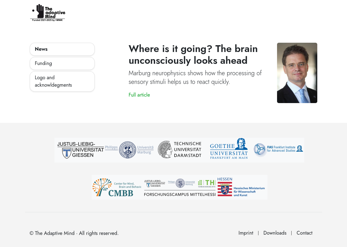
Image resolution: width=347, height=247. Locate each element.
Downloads (274, 233)
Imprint (246, 233)
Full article (139, 94)
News (41, 49)
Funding (43, 63)
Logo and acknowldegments (53, 81)
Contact (304, 233)
